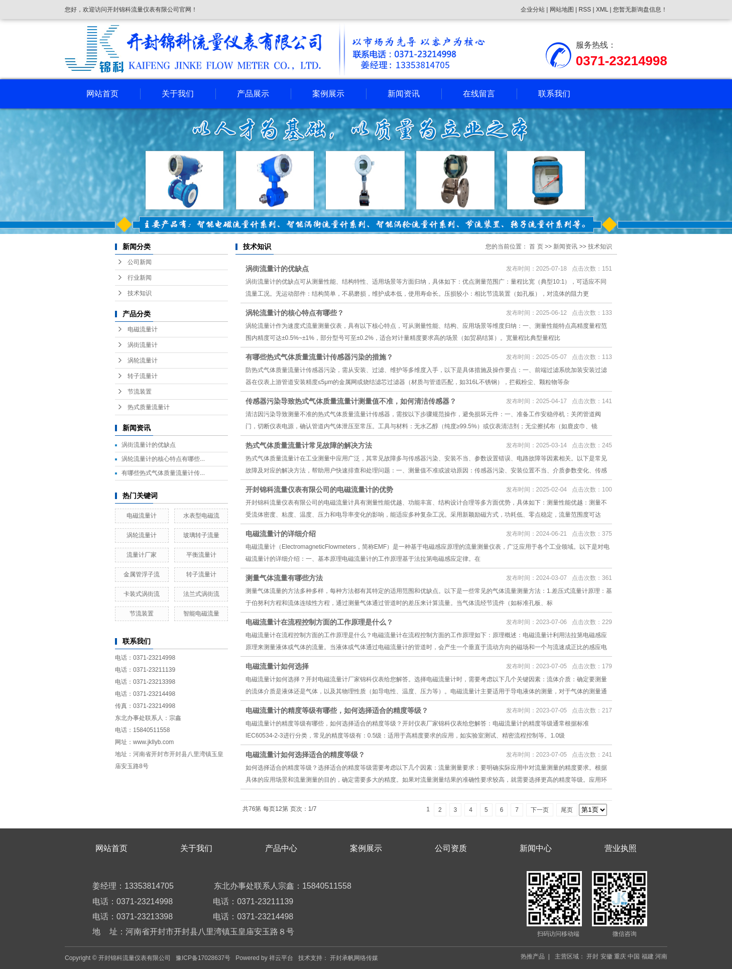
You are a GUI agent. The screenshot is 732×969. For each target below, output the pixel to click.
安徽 (606, 956)
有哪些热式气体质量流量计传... (163, 472)
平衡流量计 (201, 554)
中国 (634, 956)
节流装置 (140, 391)
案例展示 (328, 93)
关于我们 (178, 93)
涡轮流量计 (143, 360)
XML (602, 9)
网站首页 (102, 93)
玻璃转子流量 (201, 535)
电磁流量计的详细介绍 (281, 534)
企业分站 (533, 9)
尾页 (567, 809)
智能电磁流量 (201, 613)
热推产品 (533, 956)
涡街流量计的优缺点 (148, 444)
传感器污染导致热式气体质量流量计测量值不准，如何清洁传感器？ (351, 401)
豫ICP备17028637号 (203, 957)
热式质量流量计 (149, 407)
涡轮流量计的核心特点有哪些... (163, 458)
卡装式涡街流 (142, 593)
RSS (584, 9)
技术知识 (140, 293)
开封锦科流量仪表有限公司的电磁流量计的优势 (319, 490)
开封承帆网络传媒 (354, 957)
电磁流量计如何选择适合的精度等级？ (305, 755)
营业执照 (620, 848)
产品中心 (281, 848)
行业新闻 (140, 277)
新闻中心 (536, 848)
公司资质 (451, 848)
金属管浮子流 (142, 574)
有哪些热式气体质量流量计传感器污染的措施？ (319, 357)
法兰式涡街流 (201, 593)
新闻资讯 (404, 93)
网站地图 (562, 9)
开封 (592, 956)
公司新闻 (140, 262)
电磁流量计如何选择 (277, 666)
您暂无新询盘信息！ (640, 9)
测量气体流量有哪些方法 (284, 578)
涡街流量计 (143, 344)
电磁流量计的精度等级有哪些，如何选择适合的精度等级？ (337, 710)
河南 (661, 956)
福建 (648, 956)
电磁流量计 (143, 329)
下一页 (540, 809)
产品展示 (253, 93)
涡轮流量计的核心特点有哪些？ (295, 313)
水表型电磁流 (201, 515)
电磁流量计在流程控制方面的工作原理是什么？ (319, 622)
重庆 (620, 956)
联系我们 (554, 93)
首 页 (536, 246)
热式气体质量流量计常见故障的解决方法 (309, 445)
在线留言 (479, 93)
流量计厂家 (142, 554)
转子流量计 (143, 376)
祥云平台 (281, 957)
